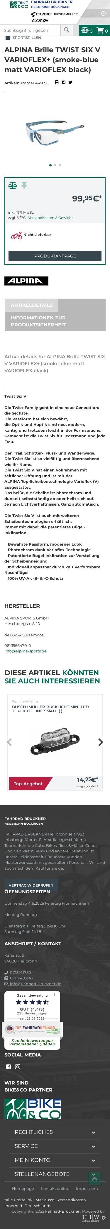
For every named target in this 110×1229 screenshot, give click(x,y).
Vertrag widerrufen (31, 885)
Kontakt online (55, 1188)
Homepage (23, 1188)
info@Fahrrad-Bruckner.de (32, 983)
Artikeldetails (32, 305)
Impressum (87, 1188)
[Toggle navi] (5, 4)
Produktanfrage (55, 256)
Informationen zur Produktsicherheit (38, 321)
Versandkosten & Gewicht (50, 217)
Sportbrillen (22, 37)
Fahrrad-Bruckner (62, 1211)
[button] (50, 165)
